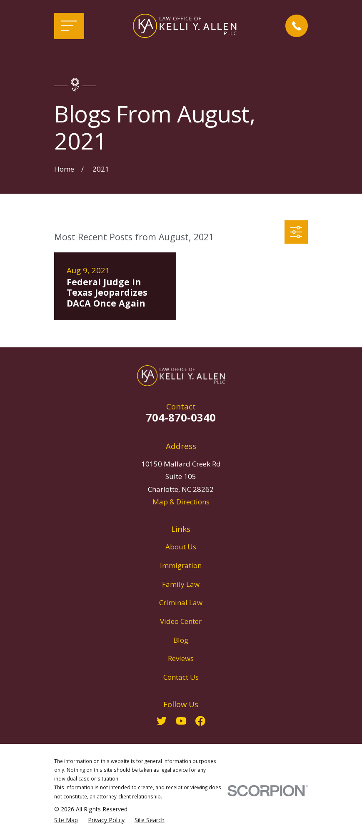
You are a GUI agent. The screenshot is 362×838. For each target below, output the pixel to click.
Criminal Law (180, 602)
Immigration (181, 565)
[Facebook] (200, 721)
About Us (180, 546)
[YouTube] (181, 721)
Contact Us (181, 677)
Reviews (181, 658)
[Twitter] (162, 721)
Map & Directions (181, 501)
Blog (180, 640)
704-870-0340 (181, 417)
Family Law (181, 584)
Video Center (181, 621)
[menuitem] (66, 820)
